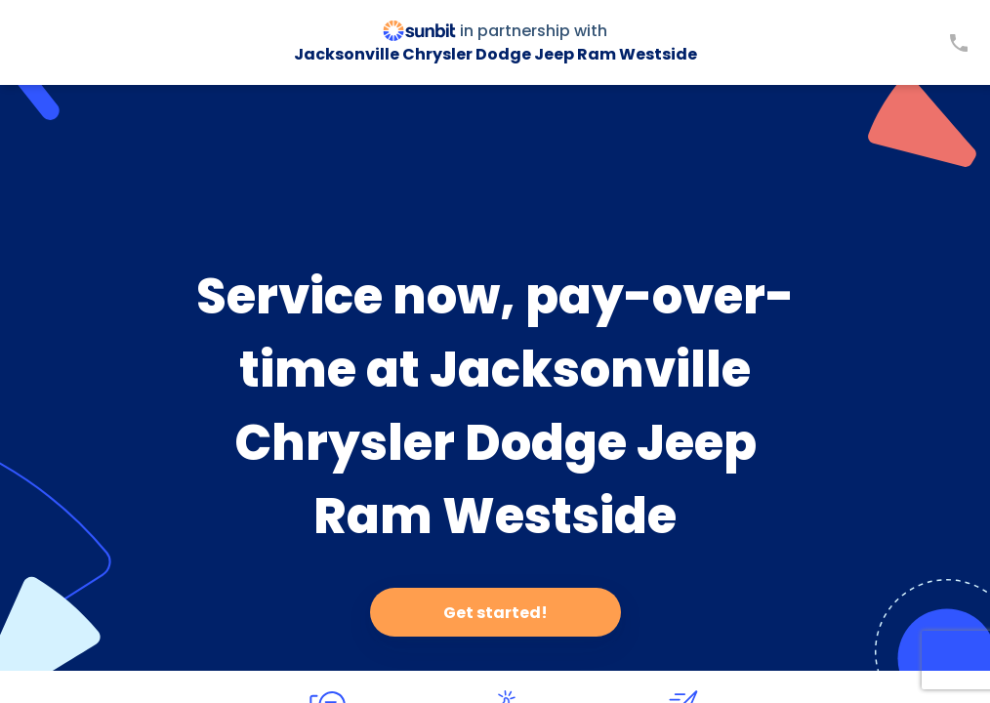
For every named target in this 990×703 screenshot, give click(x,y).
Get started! (495, 612)
